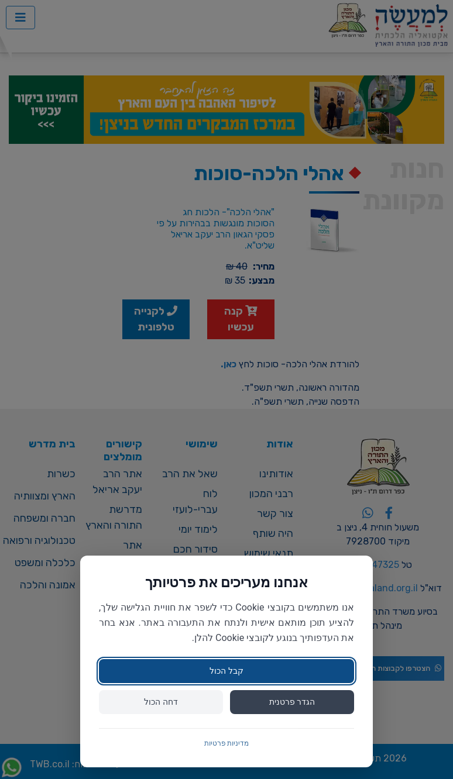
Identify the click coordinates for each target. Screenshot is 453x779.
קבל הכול (226, 670)
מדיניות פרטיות (226, 743)
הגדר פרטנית (292, 701)
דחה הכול (160, 701)
